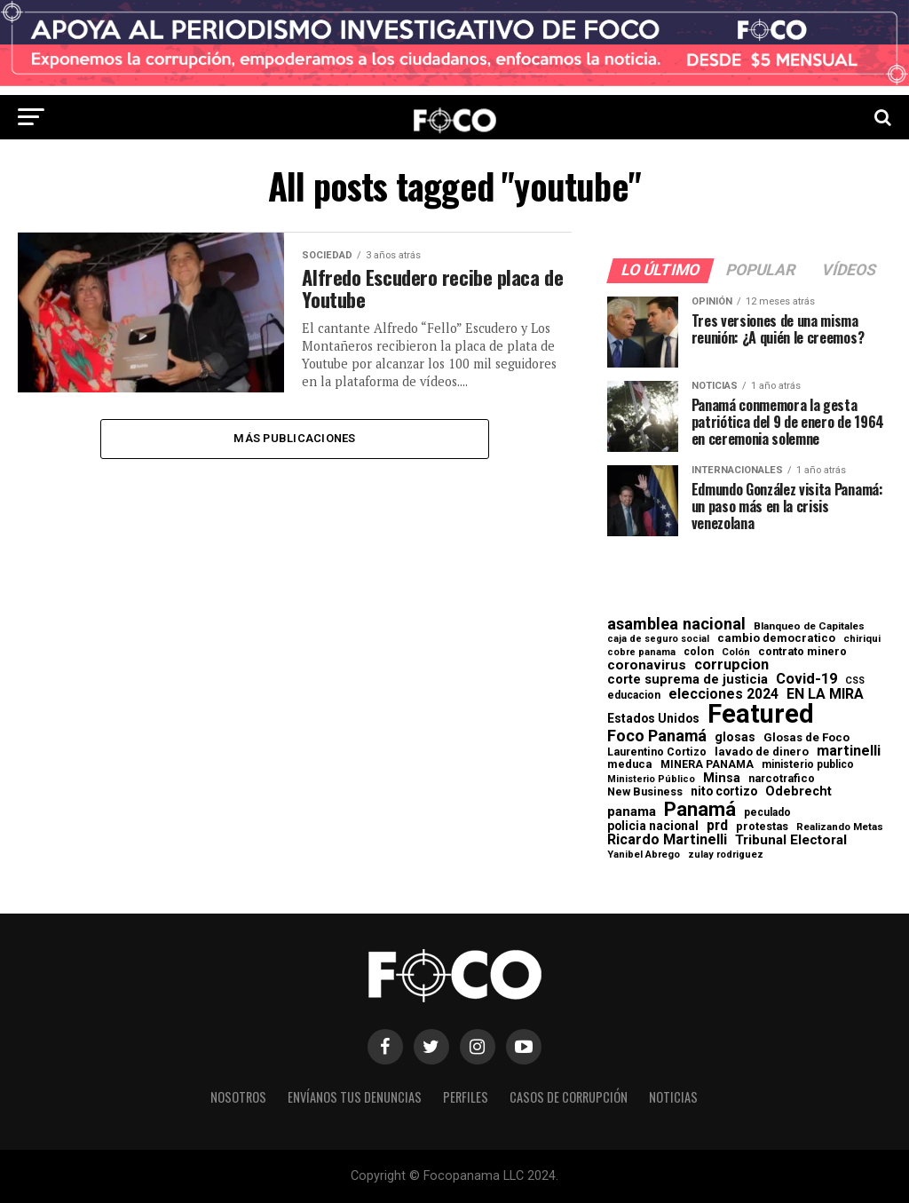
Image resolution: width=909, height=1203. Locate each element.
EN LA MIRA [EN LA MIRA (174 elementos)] (825, 694)
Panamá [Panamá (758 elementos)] (700, 809)
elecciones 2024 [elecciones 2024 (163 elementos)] (723, 694)
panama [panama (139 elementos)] (631, 812)
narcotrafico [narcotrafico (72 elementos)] (781, 778)
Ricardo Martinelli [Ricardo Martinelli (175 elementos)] (667, 840)
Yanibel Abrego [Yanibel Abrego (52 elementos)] (643, 854)
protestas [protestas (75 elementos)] (762, 827)
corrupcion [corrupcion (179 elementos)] (731, 665)
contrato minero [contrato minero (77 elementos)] (802, 652)
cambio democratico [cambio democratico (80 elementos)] (776, 639)
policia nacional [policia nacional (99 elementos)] (653, 826)
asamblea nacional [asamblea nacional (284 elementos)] (676, 624)
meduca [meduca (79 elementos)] (629, 765)
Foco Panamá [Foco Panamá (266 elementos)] (657, 736)
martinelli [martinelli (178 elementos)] (849, 751)
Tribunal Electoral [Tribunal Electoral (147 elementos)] (791, 840)
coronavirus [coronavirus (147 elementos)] (646, 665)
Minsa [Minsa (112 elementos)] (721, 778)
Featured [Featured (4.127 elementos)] (760, 714)
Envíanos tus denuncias (355, 1097)
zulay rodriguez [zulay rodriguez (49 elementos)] (725, 855)
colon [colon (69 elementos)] (699, 651)
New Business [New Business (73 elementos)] (645, 792)
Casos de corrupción (569, 1097)
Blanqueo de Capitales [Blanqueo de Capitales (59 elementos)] (809, 626)
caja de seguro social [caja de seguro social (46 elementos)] (658, 640)
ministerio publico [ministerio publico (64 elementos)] (808, 764)
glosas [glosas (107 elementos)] (735, 737)
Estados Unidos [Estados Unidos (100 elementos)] (653, 719)
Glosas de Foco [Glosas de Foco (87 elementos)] (806, 737)
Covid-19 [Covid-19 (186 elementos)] (806, 679)
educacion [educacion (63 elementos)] (633, 695)
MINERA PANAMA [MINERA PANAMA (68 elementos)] (707, 764)
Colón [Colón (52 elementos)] (736, 652)
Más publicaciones (294, 438)
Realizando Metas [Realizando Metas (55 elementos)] (839, 827)
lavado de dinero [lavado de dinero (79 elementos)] (762, 752)
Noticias (673, 1097)
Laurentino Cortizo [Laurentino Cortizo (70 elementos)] (657, 752)
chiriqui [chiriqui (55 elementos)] (862, 639)
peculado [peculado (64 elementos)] (767, 812)
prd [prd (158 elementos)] (717, 826)
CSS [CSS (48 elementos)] (855, 681)
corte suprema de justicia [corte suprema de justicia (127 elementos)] (687, 679)
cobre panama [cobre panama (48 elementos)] (641, 653)
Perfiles (465, 1097)
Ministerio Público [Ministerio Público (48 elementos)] (651, 780)
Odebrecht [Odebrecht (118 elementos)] (798, 791)
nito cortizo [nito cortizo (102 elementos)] (724, 792)
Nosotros (238, 1097)
